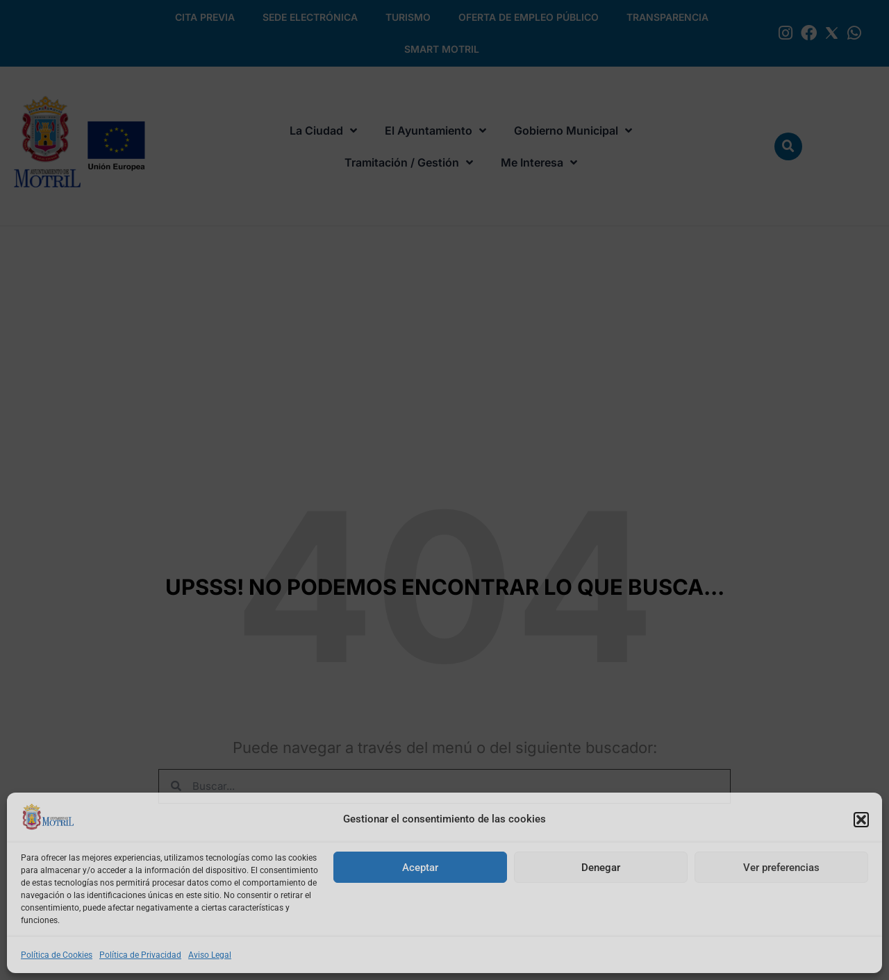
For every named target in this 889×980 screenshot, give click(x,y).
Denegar (600, 867)
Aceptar (420, 867)
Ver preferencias (781, 867)
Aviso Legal (209, 955)
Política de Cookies (56, 955)
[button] (861, 820)
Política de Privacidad (140, 955)
